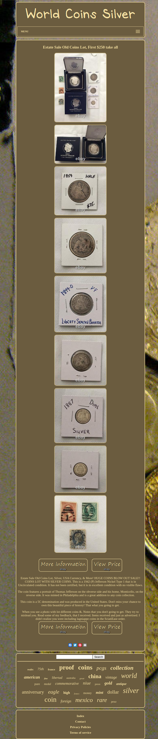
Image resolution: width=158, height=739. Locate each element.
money (87, 693)
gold (108, 683)
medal (47, 684)
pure (37, 684)
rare (102, 700)
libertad (57, 677)
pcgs (101, 668)
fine (46, 678)
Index (80, 716)
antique (121, 684)
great (82, 678)
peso (113, 701)
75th (40, 669)
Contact (80, 721)
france (51, 669)
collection (122, 668)
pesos (97, 684)
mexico (84, 699)
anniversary (33, 692)
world (129, 675)
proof (66, 667)
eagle (53, 692)
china (94, 676)
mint (99, 692)
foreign (66, 701)
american (32, 677)
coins (85, 667)
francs (76, 694)
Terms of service (80, 732)
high (66, 693)
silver (131, 691)
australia (71, 677)
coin (50, 699)
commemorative (67, 683)
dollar (113, 692)
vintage (111, 677)
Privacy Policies (80, 727)
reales (30, 669)
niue (87, 683)
